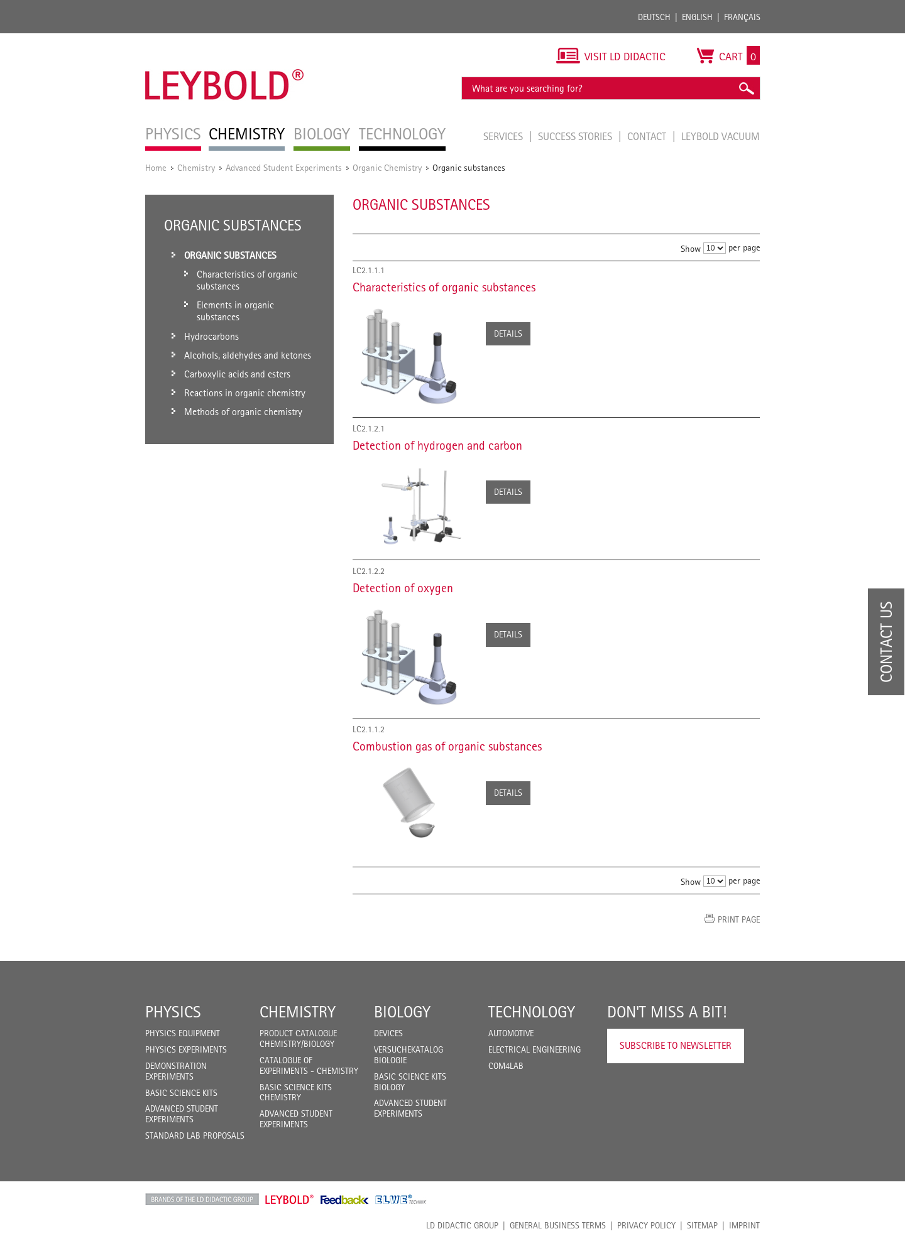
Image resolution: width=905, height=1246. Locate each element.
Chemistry (196, 167)
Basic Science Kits (181, 1093)
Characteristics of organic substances (444, 287)
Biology (402, 1011)
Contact (648, 136)
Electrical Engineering (534, 1049)
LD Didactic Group (462, 1225)
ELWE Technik (401, 1199)
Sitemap (702, 1225)
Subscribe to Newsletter (676, 1045)
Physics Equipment (182, 1033)
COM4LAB (506, 1066)
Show (691, 248)
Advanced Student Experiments (284, 167)
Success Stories (576, 136)
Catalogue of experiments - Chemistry (309, 1065)
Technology (531, 1011)
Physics (173, 1011)
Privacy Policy (646, 1225)
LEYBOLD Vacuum (720, 136)
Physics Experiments (186, 1049)
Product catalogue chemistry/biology (298, 1038)
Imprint (744, 1225)
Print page (739, 919)
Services (504, 136)
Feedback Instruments (345, 1199)
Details (508, 333)
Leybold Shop (289, 1199)
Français (742, 17)
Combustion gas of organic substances (447, 746)
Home (156, 167)
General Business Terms (558, 1225)
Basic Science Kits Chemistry (296, 1092)
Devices (388, 1033)
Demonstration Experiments (176, 1071)
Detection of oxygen (403, 587)
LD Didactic (202, 1199)
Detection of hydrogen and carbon (437, 445)
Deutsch (654, 17)
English (697, 17)
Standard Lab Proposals (194, 1135)
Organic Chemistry (387, 167)
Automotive (511, 1033)
